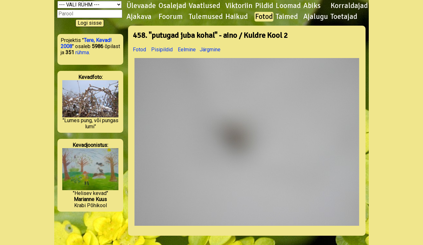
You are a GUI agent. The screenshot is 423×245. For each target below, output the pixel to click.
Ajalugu (315, 16)
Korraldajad (349, 5)
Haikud (236, 16)
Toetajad (344, 16)
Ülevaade (141, 5)
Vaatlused (204, 5)
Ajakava (138, 16)
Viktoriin (239, 5)
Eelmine (187, 49)
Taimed (287, 16)
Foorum (171, 16)
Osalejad (172, 5)
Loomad (288, 5)
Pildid (264, 5)
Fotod (264, 16)
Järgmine (210, 49)
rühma (82, 52)
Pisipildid (162, 49)
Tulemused (206, 16)
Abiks (312, 5)
